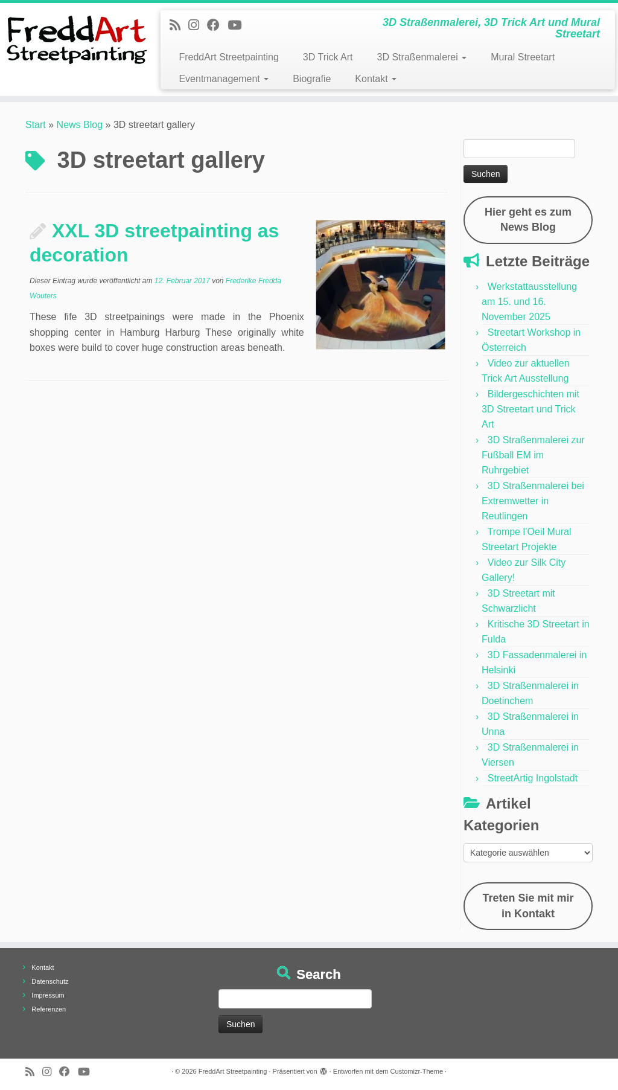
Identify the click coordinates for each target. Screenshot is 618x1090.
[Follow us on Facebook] (217, 25)
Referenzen (48, 1009)
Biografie (312, 79)
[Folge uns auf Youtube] (238, 25)
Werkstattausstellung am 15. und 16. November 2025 (529, 301)
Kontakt (376, 79)
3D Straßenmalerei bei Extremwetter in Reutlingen (533, 501)
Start (35, 125)
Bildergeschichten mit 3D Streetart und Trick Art (530, 409)
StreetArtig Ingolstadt (533, 778)
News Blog (80, 125)
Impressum (47, 995)
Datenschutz (49, 981)
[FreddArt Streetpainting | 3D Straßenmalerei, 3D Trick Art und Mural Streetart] (72, 39)
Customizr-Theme (416, 1071)
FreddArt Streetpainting (228, 57)
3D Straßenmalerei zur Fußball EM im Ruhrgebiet (533, 455)
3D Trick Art (328, 57)
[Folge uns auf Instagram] (197, 25)
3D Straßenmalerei (422, 57)
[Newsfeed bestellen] (179, 25)
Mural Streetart (523, 57)
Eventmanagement (224, 79)
